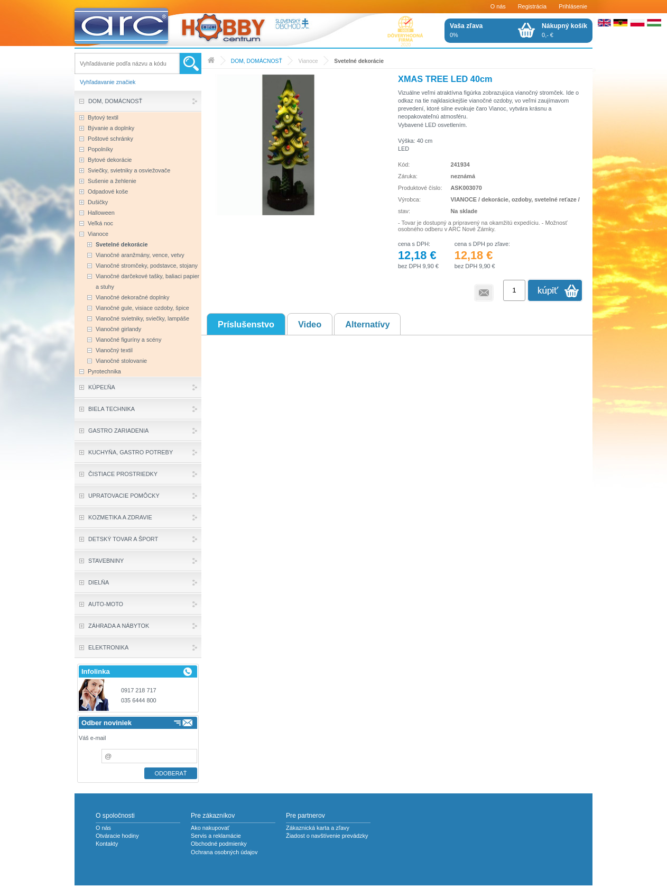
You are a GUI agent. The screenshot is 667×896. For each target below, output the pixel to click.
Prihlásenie (573, 6)
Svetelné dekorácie (359, 61)
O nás (498, 6)
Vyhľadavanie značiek (108, 82)
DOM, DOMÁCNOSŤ (256, 61)
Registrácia (532, 6)
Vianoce (308, 61)
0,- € (564, 30)
